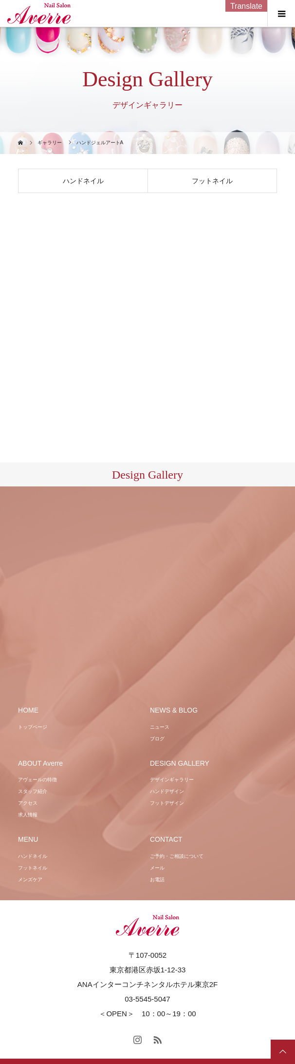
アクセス (27, 803)
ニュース (159, 727)
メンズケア (30, 879)
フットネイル (212, 181)
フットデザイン (167, 803)
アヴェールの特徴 (37, 779)
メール (157, 868)
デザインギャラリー (172, 779)
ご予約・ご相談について (176, 856)
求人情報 (27, 814)
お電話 (157, 879)
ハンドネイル (83, 181)
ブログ (157, 738)
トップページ (32, 727)
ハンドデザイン (167, 791)
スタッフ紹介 (32, 791)
